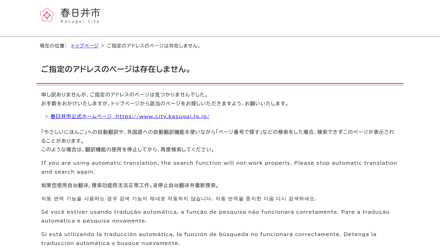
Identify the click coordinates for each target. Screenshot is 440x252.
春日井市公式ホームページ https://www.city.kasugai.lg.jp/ (130, 116)
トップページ (85, 45)
